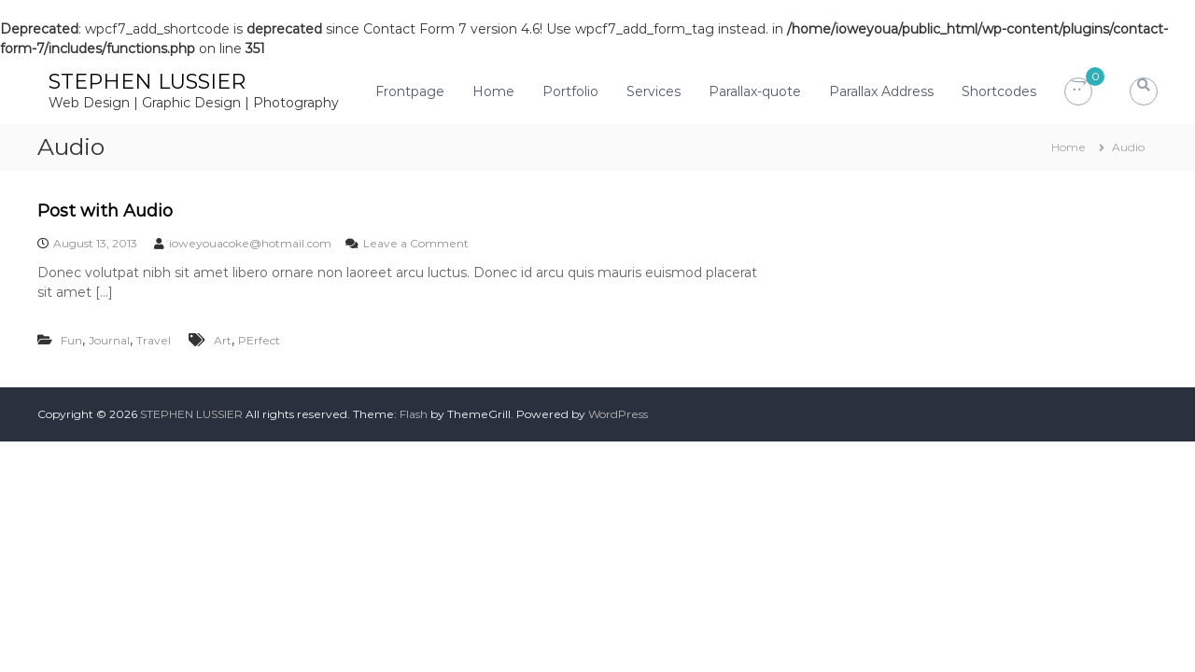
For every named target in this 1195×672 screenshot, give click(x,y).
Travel (153, 340)
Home (493, 91)
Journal (109, 340)
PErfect (259, 340)
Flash (414, 414)
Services (653, 91)
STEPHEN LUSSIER (147, 81)
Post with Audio (105, 211)
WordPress (618, 414)
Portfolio (570, 91)
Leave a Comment (416, 243)
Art (223, 340)
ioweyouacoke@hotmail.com (250, 243)
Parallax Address (881, 91)
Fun (71, 340)
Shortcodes (999, 91)
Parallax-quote (755, 91)
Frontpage (409, 91)
